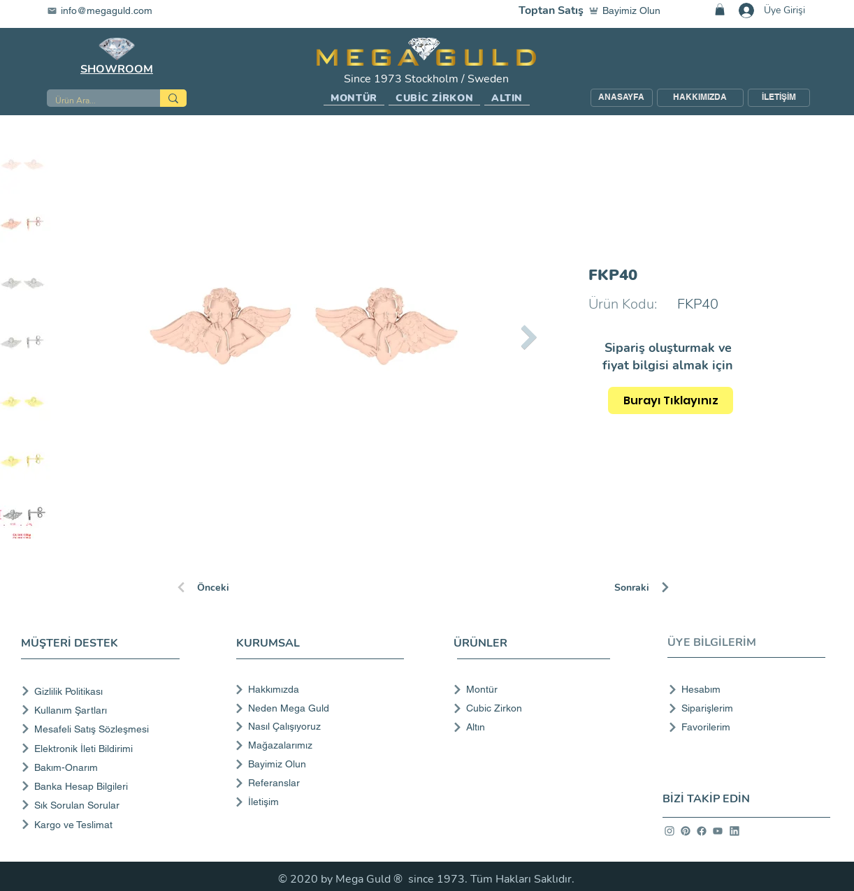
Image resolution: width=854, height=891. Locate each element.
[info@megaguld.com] (108, 10)
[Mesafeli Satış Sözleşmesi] (103, 728)
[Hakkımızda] (318, 689)
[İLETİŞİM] (779, 98)
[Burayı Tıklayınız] (670, 400)
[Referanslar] (318, 783)
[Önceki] (225, 587)
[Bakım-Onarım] (103, 767)
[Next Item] (529, 337)
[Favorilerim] (742, 727)
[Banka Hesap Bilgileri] (103, 786)
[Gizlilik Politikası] (103, 691)
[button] (354, 98)
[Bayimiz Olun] (627, 10)
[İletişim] (318, 802)
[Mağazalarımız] (318, 745)
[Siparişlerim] (742, 708)
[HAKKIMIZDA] (700, 98)
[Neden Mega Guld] (318, 708)
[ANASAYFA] (622, 98)
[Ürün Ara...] (93, 100)
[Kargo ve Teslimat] (103, 824)
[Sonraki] (664, 587)
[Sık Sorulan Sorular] (103, 804)
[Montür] (527, 689)
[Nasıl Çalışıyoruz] (318, 726)
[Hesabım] (742, 689)
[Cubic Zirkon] (527, 708)
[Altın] (527, 727)
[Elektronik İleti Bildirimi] (103, 748)
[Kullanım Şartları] (103, 710)
